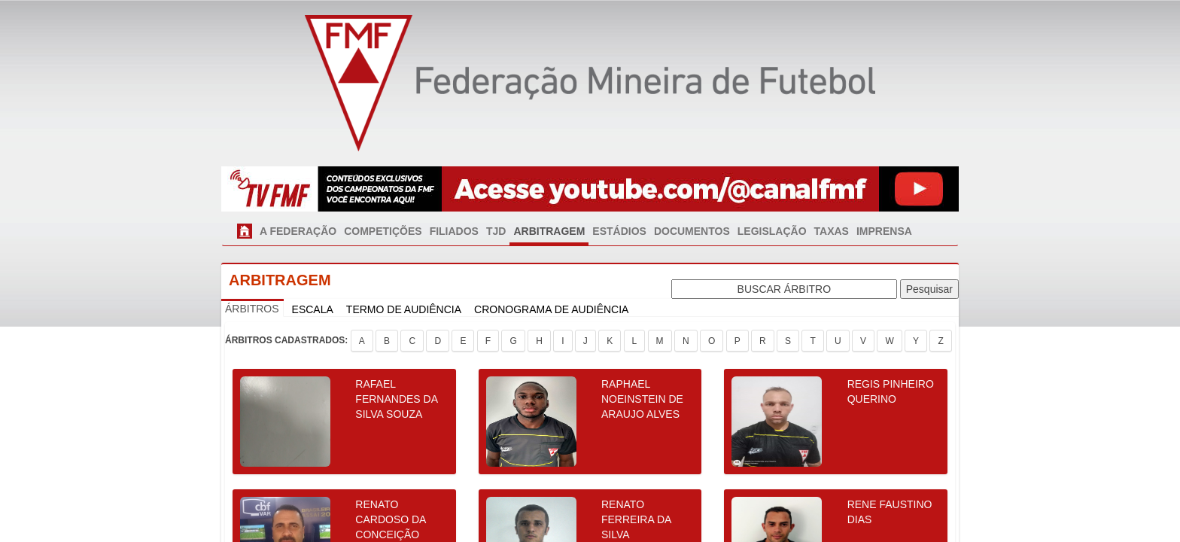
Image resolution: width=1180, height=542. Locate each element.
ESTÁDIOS (619, 231)
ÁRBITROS (252, 309)
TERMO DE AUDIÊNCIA (403, 309)
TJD (496, 231)
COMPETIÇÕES (382, 231)
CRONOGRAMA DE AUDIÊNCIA (551, 309)
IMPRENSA (884, 231)
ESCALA (312, 309)
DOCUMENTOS (692, 231)
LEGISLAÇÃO (772, 231)
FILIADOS (454, 231)
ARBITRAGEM (549, 231)
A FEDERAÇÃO (298, 231)
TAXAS (831, 231)
